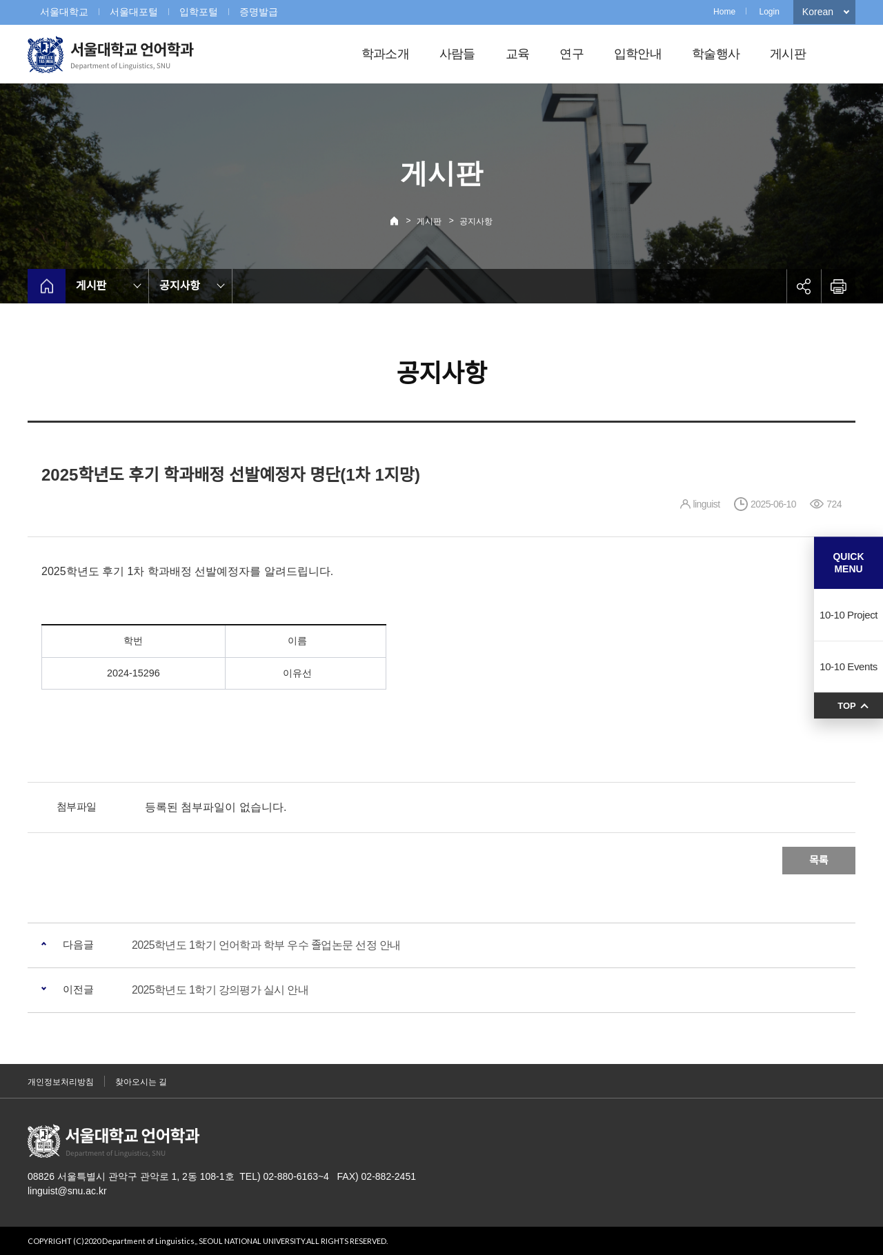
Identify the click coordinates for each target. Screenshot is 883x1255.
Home (724, 12)
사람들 (457, 54)
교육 (518, 54)
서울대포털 (134, 11)
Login (769, 12)
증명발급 (258, 11)
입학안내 (638, 54)
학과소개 (385, 54)
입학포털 (198, 11)
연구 (571, 54)
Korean (817, 11)
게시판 (788, 54)
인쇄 (838, 286)
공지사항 (476, 221)
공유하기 (803, 286)
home (47, 286)
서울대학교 (64, 11)
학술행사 (716, 54)
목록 (819, 860)
